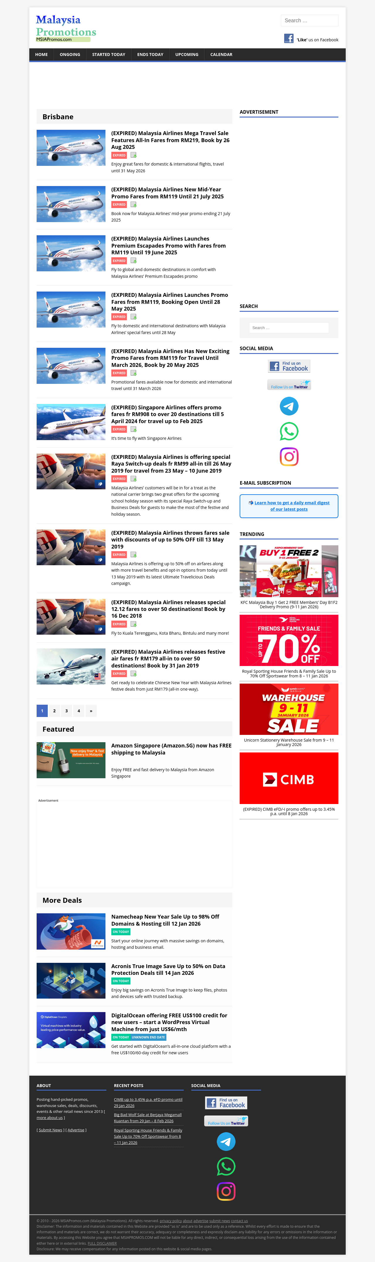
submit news (219, 1220)
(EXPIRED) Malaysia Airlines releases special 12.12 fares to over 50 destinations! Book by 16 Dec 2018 (168, 609)
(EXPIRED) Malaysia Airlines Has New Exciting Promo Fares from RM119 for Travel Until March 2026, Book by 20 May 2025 (170, 358)
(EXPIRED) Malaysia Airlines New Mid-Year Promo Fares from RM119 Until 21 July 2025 (167, 193)
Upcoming (187, 54)
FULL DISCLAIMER (102, 1243)
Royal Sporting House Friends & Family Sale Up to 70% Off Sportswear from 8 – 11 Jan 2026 (148, 1136)
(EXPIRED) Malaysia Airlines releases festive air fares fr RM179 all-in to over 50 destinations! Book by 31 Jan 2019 (168, 658)
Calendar (221, 54)
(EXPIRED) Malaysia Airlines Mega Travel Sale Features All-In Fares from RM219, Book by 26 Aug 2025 (170, 140)
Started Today (108, 54)
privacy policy (171, 1220)
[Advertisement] (187, 82)
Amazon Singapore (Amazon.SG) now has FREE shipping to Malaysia (171, 749)
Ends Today (150, 54)
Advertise (76, 1129)
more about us (50, 1117)
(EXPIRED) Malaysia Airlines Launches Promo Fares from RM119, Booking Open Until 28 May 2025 (169, 301)
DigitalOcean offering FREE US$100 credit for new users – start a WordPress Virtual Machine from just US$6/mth (169, 1022)
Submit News (50, 1129)
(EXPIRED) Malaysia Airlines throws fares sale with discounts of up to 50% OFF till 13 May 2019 (170, 539)
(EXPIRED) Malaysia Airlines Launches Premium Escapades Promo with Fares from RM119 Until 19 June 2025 (168, 245)
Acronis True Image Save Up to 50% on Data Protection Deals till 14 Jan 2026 (168, 969)
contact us (239, 1220)
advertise (200, 1220)
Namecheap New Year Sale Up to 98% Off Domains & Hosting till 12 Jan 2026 (165, 920)
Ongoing (70, 54)
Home (41, 54)
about (187, 1220)
